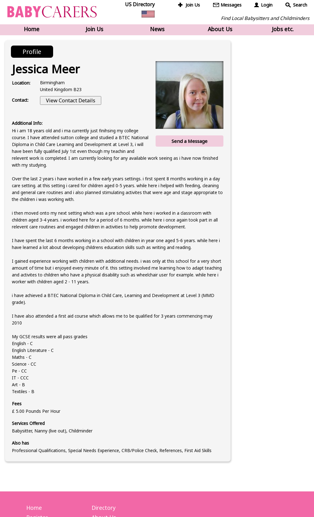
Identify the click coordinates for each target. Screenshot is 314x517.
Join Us (193, 5)
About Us (220, 29)
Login (266, 5)
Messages (231, 5)
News (157, 29)
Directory (104, 507)
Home (31, 29)
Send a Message (189, 141)
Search (300, 5)
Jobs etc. (283, 29)
